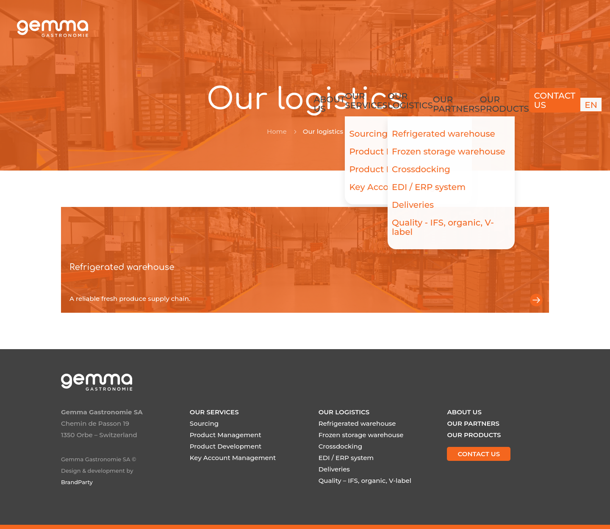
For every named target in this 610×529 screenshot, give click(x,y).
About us (274, 27)
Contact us (530, 28)
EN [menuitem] (576, 28)
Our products (474, 27)
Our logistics (369, 27)
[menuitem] (576, 28)
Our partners (421, 27)
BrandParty (77, 482)
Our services (319, 27)
